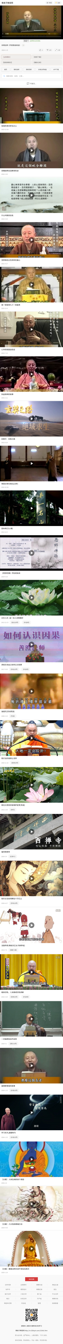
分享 (48, 50)
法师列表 (8, 1284)
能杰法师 (8, 1294)
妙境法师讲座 (42, 69)
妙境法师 (24, 1298)
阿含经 (23, 1303)
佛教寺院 (55, 1298)
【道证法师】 (15, 622)
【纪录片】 (12, 856)
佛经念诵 (55, 1284)
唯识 (7, 1298)
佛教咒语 (39, 1284)
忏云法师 (55, 1294)
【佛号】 (12, 810)
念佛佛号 (24, 1284)
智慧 (39, 1303)
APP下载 (56, 69)
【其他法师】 (14, 669)
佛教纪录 (39, 1289)
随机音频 (16, 69)
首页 (5, 69)
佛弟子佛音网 (7, 3)
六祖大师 (24, 1294)
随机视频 (29, 69)
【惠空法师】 (13, 1044)
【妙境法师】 (14, 1090)
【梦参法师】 (14, 903)
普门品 (39, 1294)
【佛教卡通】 (13, 950)
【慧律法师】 (15, 763)
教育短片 (24, 1289)
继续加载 (31, 1279)
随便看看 (55, 1303)
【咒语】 (12, 716)
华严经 (39, 1298)
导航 (49, 3)
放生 (55, 1289)
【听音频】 (26, 622)
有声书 (8, 1289)
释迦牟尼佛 (8, 1303)
